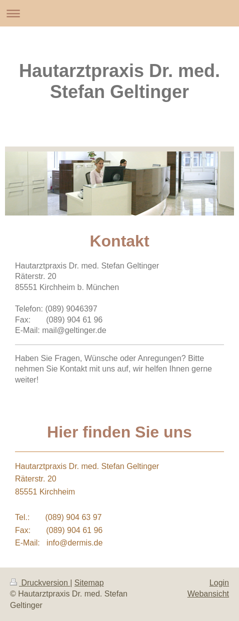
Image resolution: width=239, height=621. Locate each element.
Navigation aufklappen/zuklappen (119, 13)
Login (219, 582)
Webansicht (208, 594)
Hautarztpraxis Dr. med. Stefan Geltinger (119, 81)
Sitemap (89, 582)
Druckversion (40, 582)
